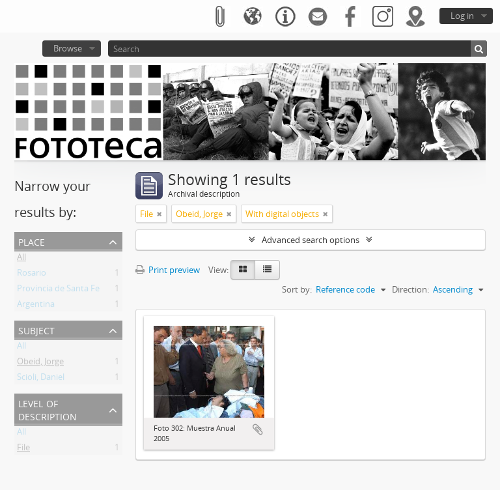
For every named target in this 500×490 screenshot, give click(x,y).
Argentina (36, 306)
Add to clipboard (257, 429)
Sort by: (297, 289)
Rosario (31, 275)
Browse (67, 48)
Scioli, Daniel (40, 379)
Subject (36, 329)
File (23, 449)
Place (31, 241)
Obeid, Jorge (40, 363)
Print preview (167, 270)
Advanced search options (310, 240)
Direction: (410, 289)
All (21, 259)
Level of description (47, 409)
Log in (462, 16)
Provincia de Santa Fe (58, 290)
